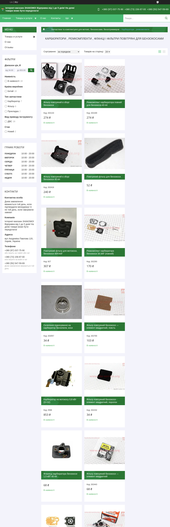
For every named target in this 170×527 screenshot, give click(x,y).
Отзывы (9, 47)
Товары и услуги (24, 18)
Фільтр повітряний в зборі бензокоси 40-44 (141, 103)
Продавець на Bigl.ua (85, 521)
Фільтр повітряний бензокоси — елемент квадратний (145, 324)
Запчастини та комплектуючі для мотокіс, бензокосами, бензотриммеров (85, 29)
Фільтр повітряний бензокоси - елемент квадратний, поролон (59, 324)
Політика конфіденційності (138, 524)
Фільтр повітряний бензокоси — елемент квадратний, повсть (102, 250)
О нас (43, 18)
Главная (6, 18)
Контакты (55, 18)
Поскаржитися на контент (115, 524)
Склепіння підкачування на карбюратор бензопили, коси (58, 250)
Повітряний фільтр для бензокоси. (61, 175)
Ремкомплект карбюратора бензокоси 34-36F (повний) (142, 177)
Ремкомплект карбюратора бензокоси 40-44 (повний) (142, 398)
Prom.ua (99, 518)
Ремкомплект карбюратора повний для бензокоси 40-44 (103, 103)
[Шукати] (166, 18)
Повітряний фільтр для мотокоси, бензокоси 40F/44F (103, 177)
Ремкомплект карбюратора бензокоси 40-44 (57, 398)
